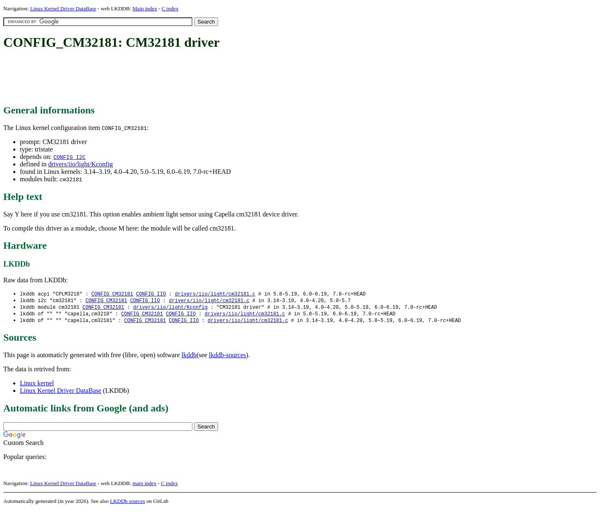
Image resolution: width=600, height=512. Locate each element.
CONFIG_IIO (151, 294)
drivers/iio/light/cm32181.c (215, 294)
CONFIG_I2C (69, 157)
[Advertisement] (154, 77)
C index (169, 8)
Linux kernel (37, 385)
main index (144, 485)
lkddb (189, 357)
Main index (144, 8)
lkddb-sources (227, 357)
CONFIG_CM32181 (112, 294)
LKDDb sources (127, 503)
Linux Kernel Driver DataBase (63, 8)
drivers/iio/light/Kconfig (80, 164)
